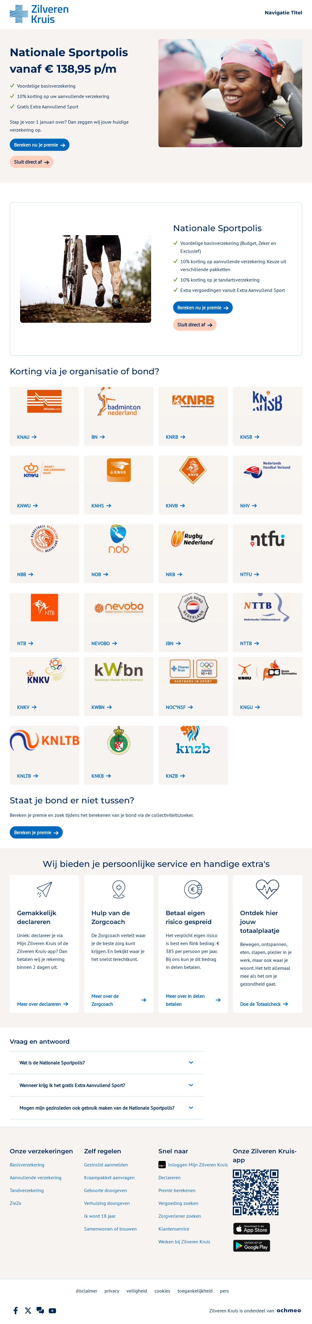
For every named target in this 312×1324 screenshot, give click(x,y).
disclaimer (86, 1291)
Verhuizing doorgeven (107, 1203)
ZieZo (15, 1203)
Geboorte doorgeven (105, 1190)
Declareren (169, 1177)
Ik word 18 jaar (99, 1216)
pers (224, 1291)
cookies (162, 1291)
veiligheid (136, 1291)
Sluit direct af (28, 162)
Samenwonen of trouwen (110, 1229)
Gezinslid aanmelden (106, 1165)
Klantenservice (173, 1229)
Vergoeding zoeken (178, 1203)
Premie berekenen (177, 1190)
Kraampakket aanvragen (109, 1177)
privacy (112, 1291)
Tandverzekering (27, 1190)
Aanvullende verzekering (36, 1177)
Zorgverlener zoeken (179, 1216)
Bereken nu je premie (36, 145)
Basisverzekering (27, 1165)
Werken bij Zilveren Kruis (184, 1242)
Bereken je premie (32, 832)
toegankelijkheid (195, 1291)
